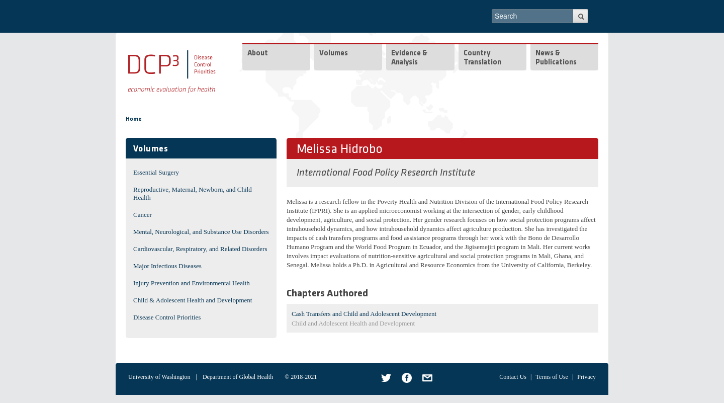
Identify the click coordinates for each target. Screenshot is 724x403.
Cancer (142, 214)
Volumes (333, 53)
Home (134, 119)
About (257, 53)
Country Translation (482, 58)
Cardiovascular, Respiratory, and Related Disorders (200, 249)
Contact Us (512, 376)
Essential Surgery (156, 172)
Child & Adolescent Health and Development (192, 300)
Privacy (586, 376)
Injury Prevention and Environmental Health (191, 283)
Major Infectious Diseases (167, 266)
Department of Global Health (238, 376)
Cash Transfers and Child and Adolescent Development (364, 313)
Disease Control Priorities (167, 317)
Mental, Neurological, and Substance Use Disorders (201, 231)
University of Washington (159, 376)
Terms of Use (551, 376)
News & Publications (556, 58)
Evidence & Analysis (409, 58)
